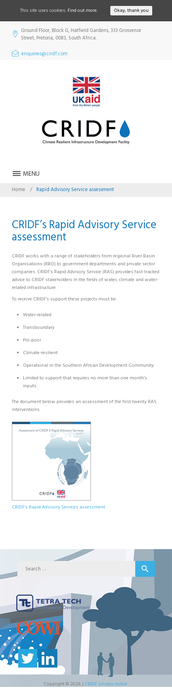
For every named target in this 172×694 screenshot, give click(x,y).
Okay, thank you (131, 10)
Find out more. (83, 10)
